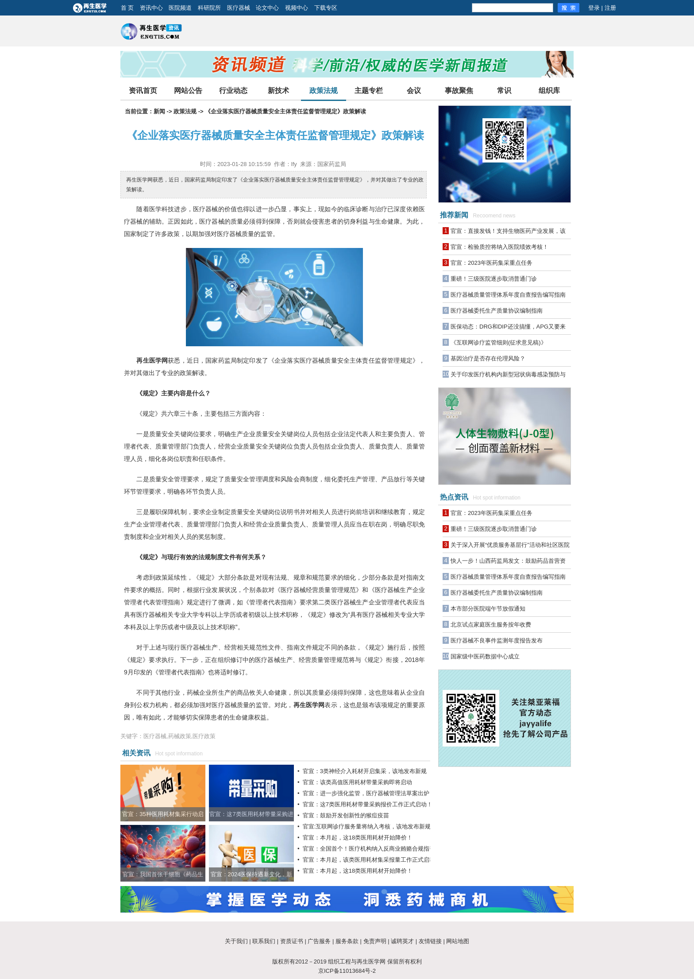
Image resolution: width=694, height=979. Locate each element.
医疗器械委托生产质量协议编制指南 (497, 310)
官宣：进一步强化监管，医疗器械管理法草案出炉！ (369, 793)
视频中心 (296, 7)
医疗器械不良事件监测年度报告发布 (497, 640)
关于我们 (236, 941)
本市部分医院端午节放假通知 (488, 608)
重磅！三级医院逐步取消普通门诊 (494, 278)
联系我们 (263, 941)
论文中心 (267, 7)
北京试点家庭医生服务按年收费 (491, 624)
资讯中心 (151, 7)
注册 (610, 7)
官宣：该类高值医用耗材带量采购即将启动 (357, 782)
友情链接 (430, 941)
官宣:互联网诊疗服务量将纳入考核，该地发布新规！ (370, 826)
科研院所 (209, 7)
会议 (414, 90)
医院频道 (180, 7)
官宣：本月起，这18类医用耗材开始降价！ (358, 837)
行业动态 (233, 90)
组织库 (549, 90)
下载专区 (325, 7)
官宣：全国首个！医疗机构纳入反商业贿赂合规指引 (369, 848)
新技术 (278, 90)
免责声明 (374, 941)
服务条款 (347, 941)
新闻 (159, 111)
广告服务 (319, 941)
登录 (594, 7)
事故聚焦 (459, 90)
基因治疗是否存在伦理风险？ (488, 358)
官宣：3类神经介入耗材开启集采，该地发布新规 (365, 771)
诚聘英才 (402, 941)
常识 (504, 90)
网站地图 (457, 941)
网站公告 (188, 90)
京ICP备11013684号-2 (347, 970)
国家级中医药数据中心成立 (485, 656)
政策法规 (323, 90)
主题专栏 (369, 90)
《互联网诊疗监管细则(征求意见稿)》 (499, 342)
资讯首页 (143, 90)
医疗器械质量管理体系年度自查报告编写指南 (508, 294)
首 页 (127, 7)
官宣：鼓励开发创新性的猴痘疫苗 (346, 815)
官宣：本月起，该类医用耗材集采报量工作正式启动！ (372, 859)
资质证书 (291, 941)
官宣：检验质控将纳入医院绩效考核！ (499, 247)
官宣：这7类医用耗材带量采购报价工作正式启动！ (367, 804)
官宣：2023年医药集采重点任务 (491, 262)
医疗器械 (238, 7)
